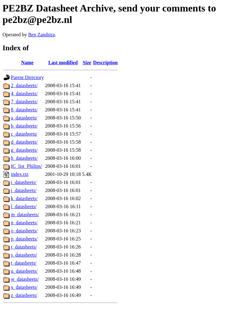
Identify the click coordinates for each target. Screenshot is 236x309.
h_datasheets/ (24, 158)
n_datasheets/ (24, 222)
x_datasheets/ (24, 287)
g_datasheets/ (24, 150)
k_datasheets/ (24, 198)
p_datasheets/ (24, 238)
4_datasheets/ (24, 93)
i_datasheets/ (24, 182)
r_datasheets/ (24, 246)
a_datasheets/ (24, 117)
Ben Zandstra (41, 34)
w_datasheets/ (25, 279)
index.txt (19, 174)
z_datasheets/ (24, 295)
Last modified (63, 62)
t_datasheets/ (24, 263)
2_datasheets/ (24, 85)
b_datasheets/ (24, 125)
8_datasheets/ (24, 109)
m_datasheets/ (25, 214)
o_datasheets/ (24, 230)
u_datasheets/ (24, 271)
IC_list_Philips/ (26, 166)
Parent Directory (27, 77)
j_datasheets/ (24, 190)
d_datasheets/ (24, 142)
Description (105, 62)
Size (87, 62)
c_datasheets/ (24, 134)
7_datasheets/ (24, 101)
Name (27, 62)
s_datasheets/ (24, 255)
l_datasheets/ (24, 206)
